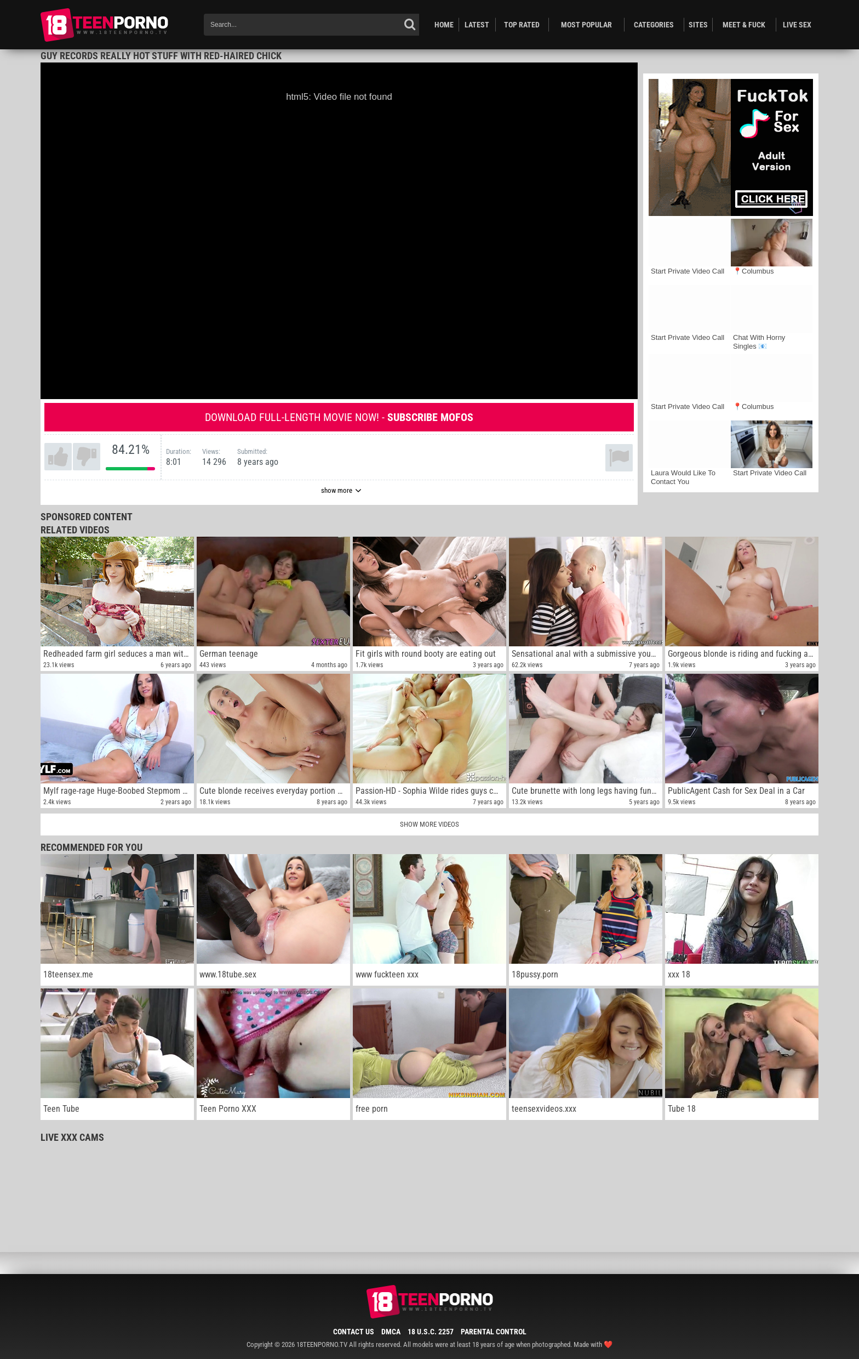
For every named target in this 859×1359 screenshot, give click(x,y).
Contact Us (353, 1331)
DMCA (390, 1331)
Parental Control (493, 1331)
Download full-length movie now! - (339, 417)
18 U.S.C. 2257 (431, 1331)
